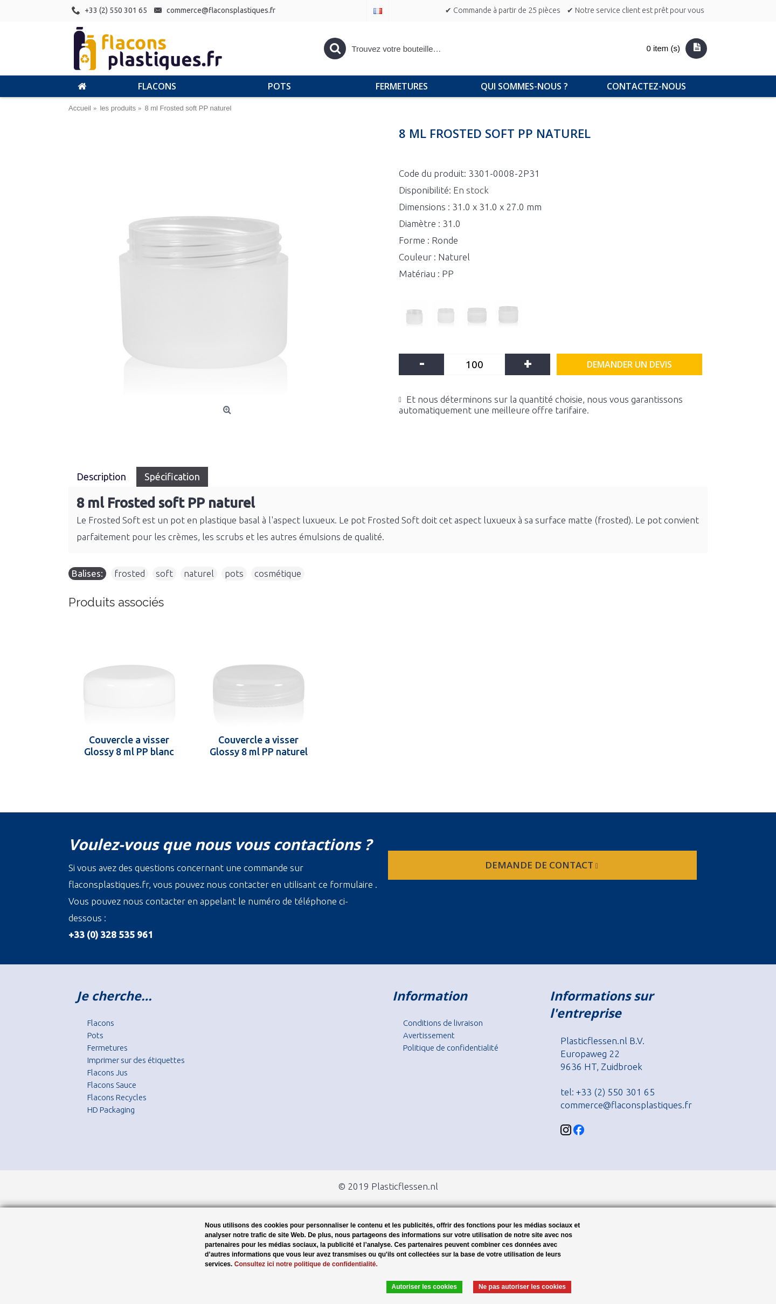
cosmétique (277, 573)
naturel (199, 573)
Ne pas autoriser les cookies (522, 1287)
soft (164, 573)
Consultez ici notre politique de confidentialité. (306, 1264)
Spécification (172, 476)
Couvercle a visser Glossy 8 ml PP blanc (129, 745)
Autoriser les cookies (424, 1287)
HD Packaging (111, 1109)
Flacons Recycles (117, 1097)
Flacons (100, 1022)
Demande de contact (542, 865)
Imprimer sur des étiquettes (136, 1060)
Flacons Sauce (111, 1084)
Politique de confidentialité (450, 1047)
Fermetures (107, 1047)
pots (234, 573)
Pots (95, 1035)
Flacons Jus (107, 1072)
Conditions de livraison (443, 1022)
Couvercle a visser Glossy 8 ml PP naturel (259, 745)
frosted (129, 573)
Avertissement (429, 1035)
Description (102, 476)
